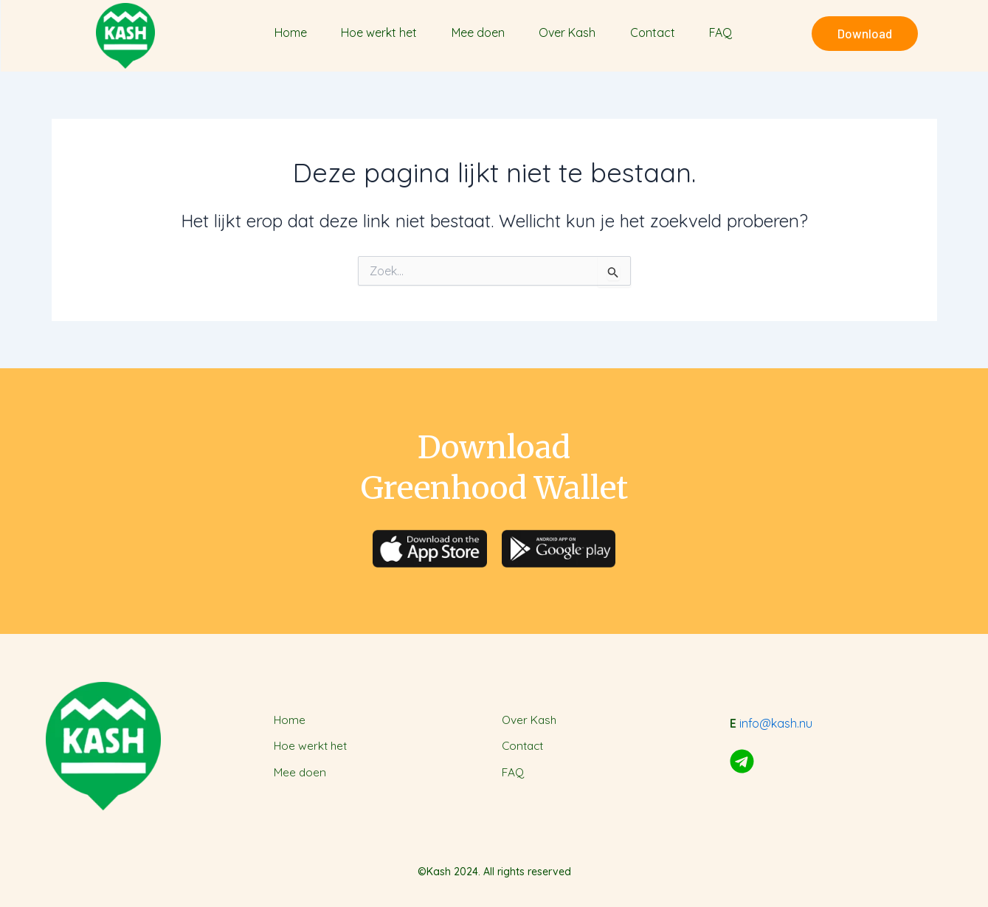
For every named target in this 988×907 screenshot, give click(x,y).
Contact (652, 32)
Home (290, 32)
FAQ (720, 32)
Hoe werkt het (379, 32)
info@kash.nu (775, 723)
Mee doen (478, 32)
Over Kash (567, 32)
